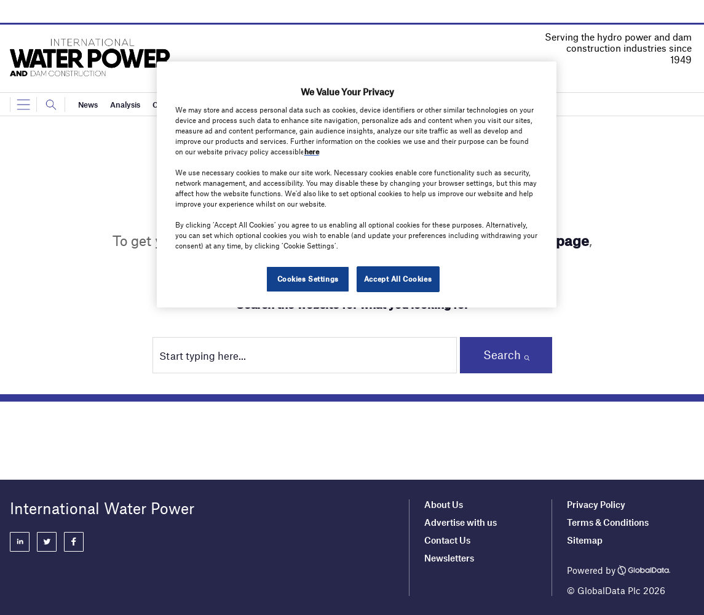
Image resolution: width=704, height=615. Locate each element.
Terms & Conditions (608, 522)
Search (502, 354)
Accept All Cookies (398, 278)
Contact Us (447, 540)
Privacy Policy (596, 504)
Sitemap (585, 540)
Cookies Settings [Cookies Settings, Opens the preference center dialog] (308, 278)
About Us (443, 504)
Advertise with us (460, 522)
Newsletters (449, 557)
